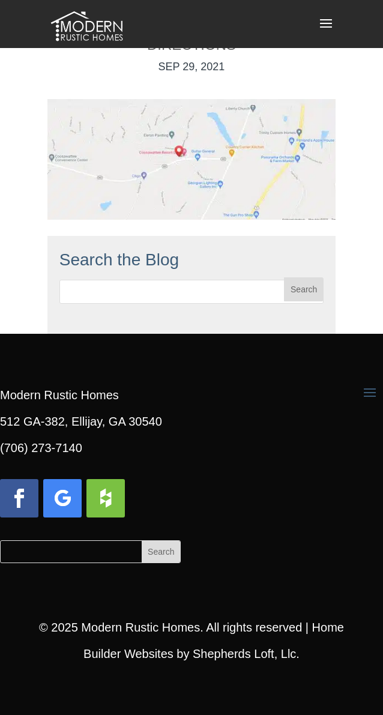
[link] (86, 22)
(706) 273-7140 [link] (41, 447)
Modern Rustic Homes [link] (140, 627)
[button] (326, 31)
